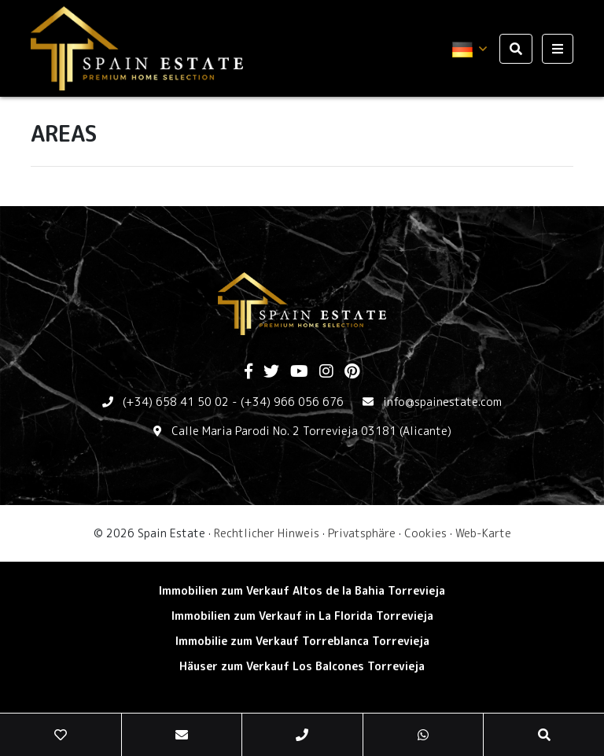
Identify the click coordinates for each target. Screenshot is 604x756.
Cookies (425, 533)
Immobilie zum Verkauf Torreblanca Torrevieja (302, 640)
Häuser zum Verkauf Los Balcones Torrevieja (302, 665)
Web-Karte (483, 533)
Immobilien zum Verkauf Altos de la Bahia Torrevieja (302, 590)
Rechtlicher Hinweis (266, 533)
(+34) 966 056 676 (292, 401)
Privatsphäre (362, 533)
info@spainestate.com (442, 401)
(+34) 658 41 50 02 (176, 401)
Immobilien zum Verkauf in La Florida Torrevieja (302, 615)
